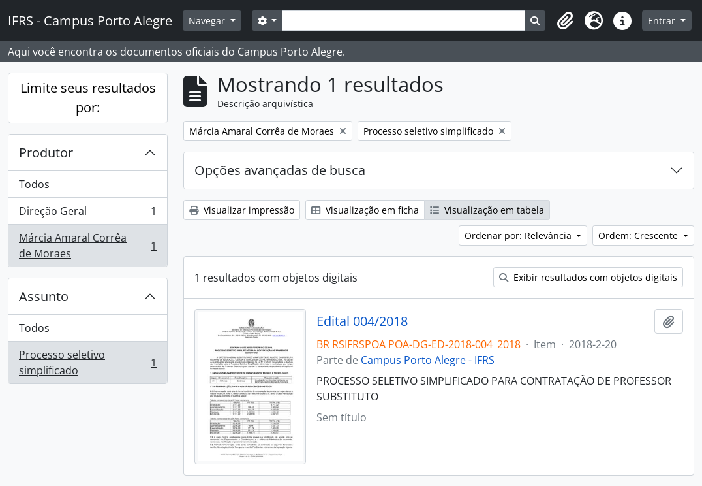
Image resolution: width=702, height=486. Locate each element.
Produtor (46, 152)
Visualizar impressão (241, 210)
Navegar (208, 20)
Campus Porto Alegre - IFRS (428, 360)
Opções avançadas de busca (279, 170)
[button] (565, 21)
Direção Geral (87, 214)
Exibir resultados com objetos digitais (588, 277)
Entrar (663, 20)
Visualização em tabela (487, 210)
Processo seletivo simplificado (87, 363)
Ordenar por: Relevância (519, 235)
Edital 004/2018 (362, 321)
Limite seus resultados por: (88, 97)
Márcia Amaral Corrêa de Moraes (87, 246)
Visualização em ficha (365, 210)
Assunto (44, 296)
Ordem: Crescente (639, 235)
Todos (34, 184)
